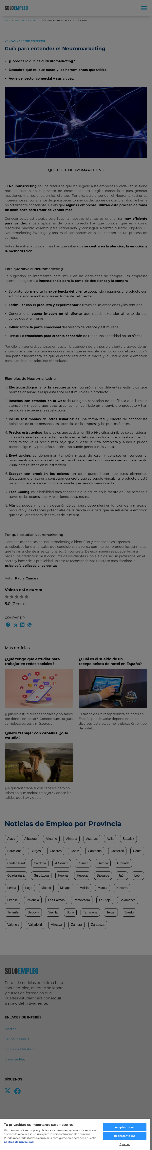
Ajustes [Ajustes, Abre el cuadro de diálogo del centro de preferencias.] (125, 1144)
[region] (75, 1134)
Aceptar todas (124, 1127)
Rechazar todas (124, 1135)
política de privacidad (19, 1141)
